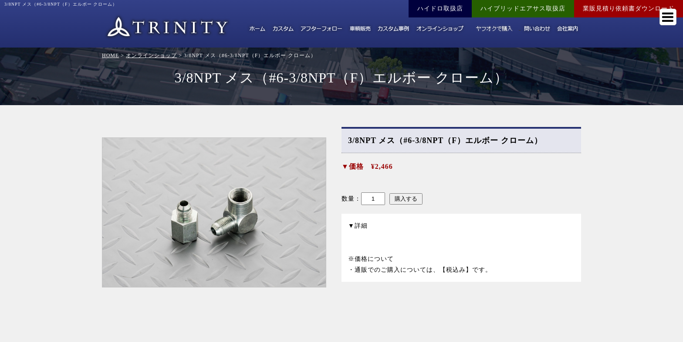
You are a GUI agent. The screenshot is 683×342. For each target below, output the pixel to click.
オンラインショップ (151, 55)
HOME (110, 55)
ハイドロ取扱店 (440, 8)
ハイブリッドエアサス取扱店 (522, 8)
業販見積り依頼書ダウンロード (628, 8)
